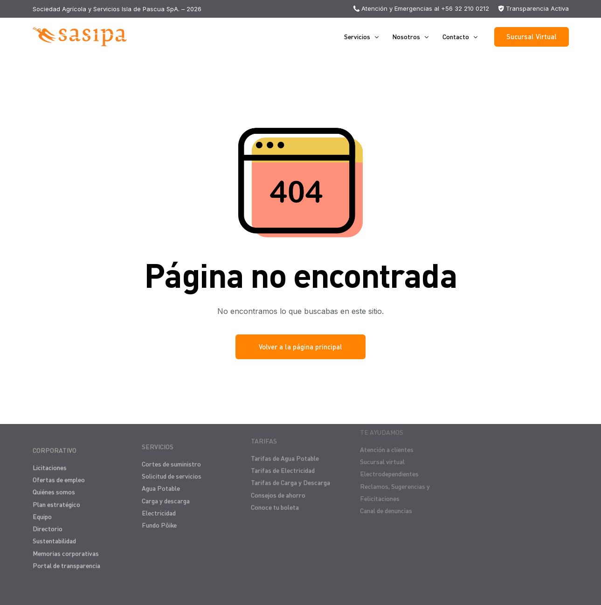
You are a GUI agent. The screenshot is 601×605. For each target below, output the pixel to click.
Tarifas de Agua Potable (285, 448)
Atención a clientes (387, 435)
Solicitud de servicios (171, 469)
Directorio (47, 525)
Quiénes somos (54, 488)
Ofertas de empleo (59, 476)
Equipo (42, 512)
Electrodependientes (389, 460)
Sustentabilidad (54, 537)
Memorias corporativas (66, 549)
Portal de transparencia (66, 561)
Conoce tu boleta (275, 497)
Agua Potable (161, 482)
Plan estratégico (56, 500)
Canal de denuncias (386, 497)
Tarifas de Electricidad (283, 460)
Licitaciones (50, 463)
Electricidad (159, 506)
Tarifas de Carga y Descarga (290, 472)
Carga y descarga (166, 494)
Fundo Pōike (159, 518)
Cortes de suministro (171, 457)
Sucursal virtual (382, 448)
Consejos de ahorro (278, 484)
